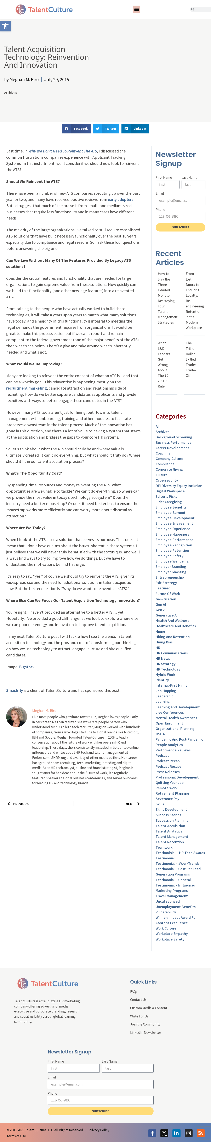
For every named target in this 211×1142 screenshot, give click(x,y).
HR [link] (158, 647)
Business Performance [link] (174, 442)
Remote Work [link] (166, 788)
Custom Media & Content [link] (148, 1008)
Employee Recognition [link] (174, 545)
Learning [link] (163, 701)
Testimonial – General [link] (173, 879)
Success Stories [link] (168, 814)
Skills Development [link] (171, 809)
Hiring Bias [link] (164, 642)
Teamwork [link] (164, 847)
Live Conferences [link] (170, 712)
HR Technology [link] (168, 669)
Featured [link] (163, 588)
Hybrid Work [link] (165, 674)
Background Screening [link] (174, 437)
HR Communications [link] (172, 653)
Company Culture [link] (169, 458)
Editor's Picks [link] (166, 496)
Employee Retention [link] (172, 550)
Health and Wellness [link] (172, 620)
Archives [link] (10, 92)
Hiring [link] (160, 631)
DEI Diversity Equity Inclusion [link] (179, 485)
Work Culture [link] (166, 928)
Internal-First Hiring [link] (172, 685)
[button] (136, 9)
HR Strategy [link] (166, 663)
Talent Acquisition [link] (170, 825)
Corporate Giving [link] (169, 469)
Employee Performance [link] (174, 539)
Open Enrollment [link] (169, 723)
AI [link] (157, 426)
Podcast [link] (162, 755)
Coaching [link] (163, 453)
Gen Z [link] (160, 609)
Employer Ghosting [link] (171, 572)
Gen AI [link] (161, 604)
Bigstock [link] (27, 666)
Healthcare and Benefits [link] (176, 626)
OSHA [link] (160, 734)
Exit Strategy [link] (166, 582)
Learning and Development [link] (178, 707)
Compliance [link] (165, 464)
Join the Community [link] (145, 1024)
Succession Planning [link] (172, 820)
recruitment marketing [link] (26, 388)
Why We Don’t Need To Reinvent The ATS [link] (62, 151)
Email (160, 193)
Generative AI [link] (167, 615)
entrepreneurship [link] (170, 577)
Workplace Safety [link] (170, 939)
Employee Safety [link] (169, 555)
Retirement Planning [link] (172, 793)
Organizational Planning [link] (175, 728)
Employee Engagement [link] (174, 523)
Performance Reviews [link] (173, 750)
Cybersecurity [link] (167, 480)
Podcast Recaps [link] (168, 766)
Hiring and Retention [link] (173, 636)
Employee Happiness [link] (172, 534)
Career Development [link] (172, 447)
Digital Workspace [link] (170, 491)
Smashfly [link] (14, 690)
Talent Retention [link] (170, 842)
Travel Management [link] (172, 896)
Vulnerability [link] (166, 912)
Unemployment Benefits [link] (176, 906)
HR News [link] (163, 658)
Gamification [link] (166, 599)
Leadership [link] (164, 696)
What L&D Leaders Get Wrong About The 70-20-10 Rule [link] (164, 365)
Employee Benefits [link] (171, 507)
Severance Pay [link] (167, 798)
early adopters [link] (120, 199)
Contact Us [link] (138, 999)
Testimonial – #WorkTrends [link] (177, 863)
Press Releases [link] (168, 771)
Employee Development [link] (175, 518)
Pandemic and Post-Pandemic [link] (179, 739)
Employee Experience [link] (173, 528)
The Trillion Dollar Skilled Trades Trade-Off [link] (191, 359)
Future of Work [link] (168, 593)
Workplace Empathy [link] (172, 933)
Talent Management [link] (172, 836)
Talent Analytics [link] (169, 831)
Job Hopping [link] (166, 690)
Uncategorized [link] (168, 901)
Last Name (189, 177)
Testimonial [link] (165, 858)
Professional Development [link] (177, 777)
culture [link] (161, 475)
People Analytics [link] (169, 744)
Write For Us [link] (139, 1016)
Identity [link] (162, 680)
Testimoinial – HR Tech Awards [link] (180, 852)
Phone (160, 209)
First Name (164, 177)
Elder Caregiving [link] (169, 501)
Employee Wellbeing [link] (172, 561)
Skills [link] (160, 804)
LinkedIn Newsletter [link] (145, 1032)
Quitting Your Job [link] (170, 782)
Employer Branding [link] (171, 566)
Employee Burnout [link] (171, 512)
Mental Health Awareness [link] (176, 717)
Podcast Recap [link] (168, 760)
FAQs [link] (133, 991)
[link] (5, 26)
